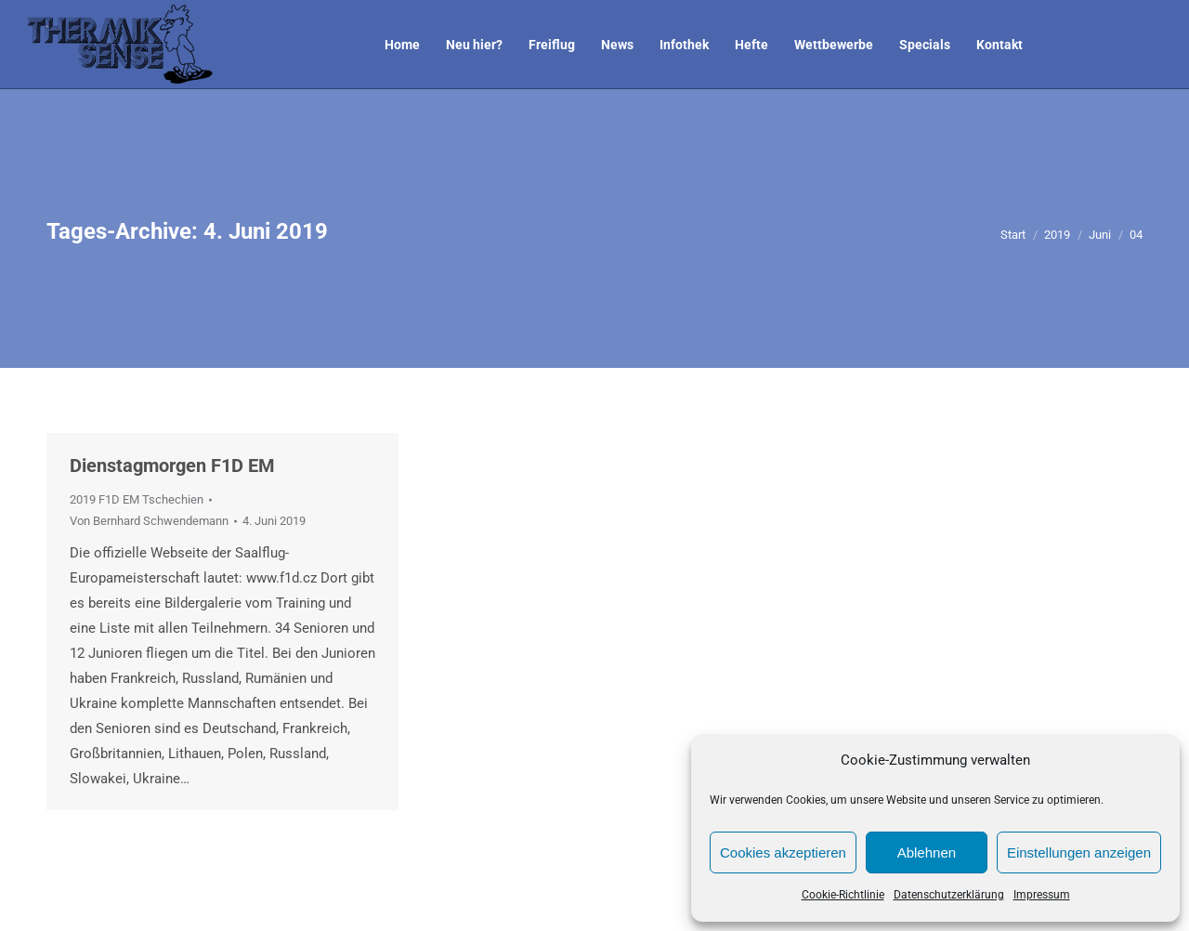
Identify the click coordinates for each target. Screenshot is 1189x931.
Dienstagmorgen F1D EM (172, 465)
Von (149, 521)
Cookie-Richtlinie (843, 894)
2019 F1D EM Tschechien (136, 499)
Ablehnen (926, 852)
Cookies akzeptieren (783, 852)
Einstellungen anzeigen (1079, 852)
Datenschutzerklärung (949, 894)
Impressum (1041, 894)
